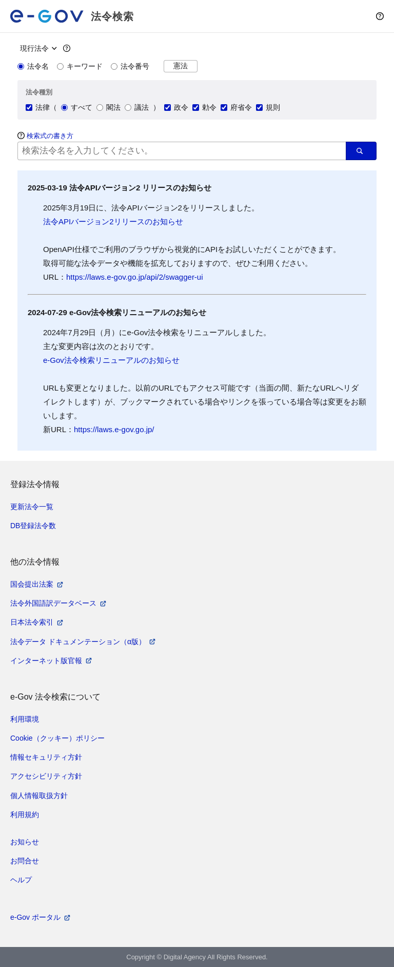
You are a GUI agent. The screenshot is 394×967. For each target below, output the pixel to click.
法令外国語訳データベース (53, 603)
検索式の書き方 (50, 136)
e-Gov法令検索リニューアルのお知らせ (111, 360)
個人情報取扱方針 (39, 795)
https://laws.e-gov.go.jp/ (114, 429)
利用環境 (24, 719)
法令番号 (130, 66)
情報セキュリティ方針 (46, 757)
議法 (137, 107)
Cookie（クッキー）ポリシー (57, 738)
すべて (76, 107)
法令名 (33, 66)
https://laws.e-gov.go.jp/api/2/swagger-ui (134, 277)
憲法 (180, 66)
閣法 (108, 107)
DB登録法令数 (33, 525)
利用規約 (24, 814)
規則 (268, 107)
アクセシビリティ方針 (46, 776)
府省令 (236, 107)
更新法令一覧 (31, 506)
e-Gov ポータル (35, 917)
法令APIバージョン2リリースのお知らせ (113, 221)
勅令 (204, 107)
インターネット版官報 (46, 660)
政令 (176, 107)
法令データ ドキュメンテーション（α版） (78, 641)
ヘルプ (21, 880)
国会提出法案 (31, 584)
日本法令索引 (31, 622)
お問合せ (24, 861)
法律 (38, 107)
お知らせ (24, 842)
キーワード (80, 66)
